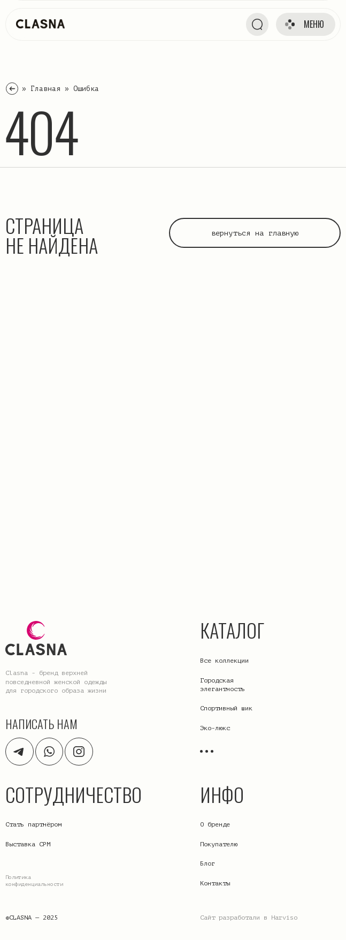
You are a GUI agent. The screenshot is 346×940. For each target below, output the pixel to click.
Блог (207, 863)
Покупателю (218, 844)
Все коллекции (224, 660)
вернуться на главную (255, 233)
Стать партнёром (33, 824)
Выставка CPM (27, 844)
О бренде (215, 824)
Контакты (215, 883)
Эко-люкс (215, 728)
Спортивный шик (226, 708)
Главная (45, 89)
